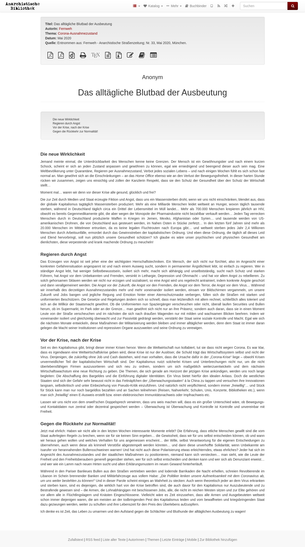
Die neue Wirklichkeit (66, 119)
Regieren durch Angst (66, 123)
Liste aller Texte (114, 540)
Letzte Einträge (173, 540)
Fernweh (65, 29)
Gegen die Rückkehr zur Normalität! (75, 131)
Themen (153, 540)
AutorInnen (136, 540)
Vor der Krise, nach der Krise (71, 127)
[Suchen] (264, 6)
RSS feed (93, 540)
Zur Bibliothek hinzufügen (218, 540)
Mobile (192, 540)
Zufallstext (75, 540)
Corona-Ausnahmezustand (77, 33)
